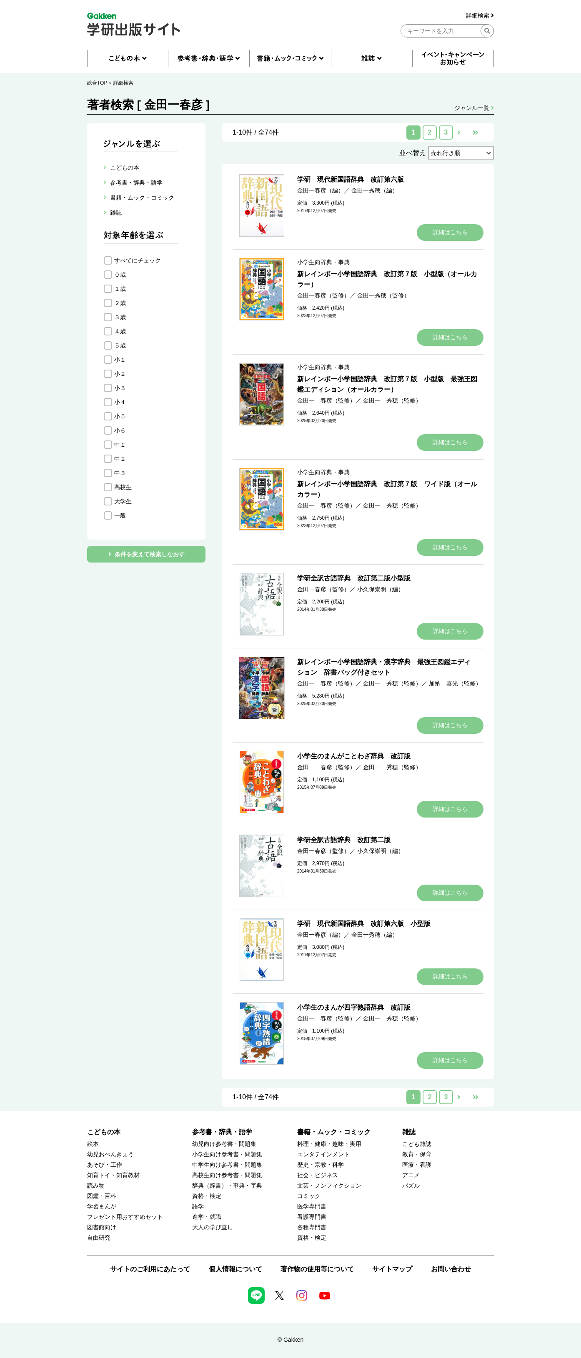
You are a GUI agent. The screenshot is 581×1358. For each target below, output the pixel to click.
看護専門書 (311, 1217)
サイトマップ (392, 1269)
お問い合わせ (451, 1269)
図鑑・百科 (101, 1196)
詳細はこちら (450, 232)
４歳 (120, 331)
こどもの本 (103, 1131)
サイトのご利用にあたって (150, 1269)
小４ (120, 402)
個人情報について (235, 1269)
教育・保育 (416, 1154)
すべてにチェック (137, 260)
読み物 (96, 1186)
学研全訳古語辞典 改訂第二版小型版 (354, 578)
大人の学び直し (212, 1227)
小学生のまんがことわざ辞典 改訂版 (354, 756)
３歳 (120, 317)
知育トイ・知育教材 (113, 1175)
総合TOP (97, 83)
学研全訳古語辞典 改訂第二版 (344, 839)
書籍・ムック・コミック (334, 1131)
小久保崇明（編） (380, 589)
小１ (120, 359)
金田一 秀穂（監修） (392, 400)
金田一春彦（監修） (323, 295)
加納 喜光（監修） (455, 683)
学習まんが (101, 1206)
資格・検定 (206, 1196)
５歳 (120, 345)
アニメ (411, 1175)
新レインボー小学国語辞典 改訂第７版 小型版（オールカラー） (387, 279)
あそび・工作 (104, 1165)
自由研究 (98, 1238)
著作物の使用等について (317, 1269)
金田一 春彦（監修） (326, 400)
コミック (309, 1196)
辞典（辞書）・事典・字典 (227, 1186)
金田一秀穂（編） (374, 190)
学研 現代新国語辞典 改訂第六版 (350, 179)
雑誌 (409, 1131)
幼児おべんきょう (110, 1154)
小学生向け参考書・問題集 (227, 1154)
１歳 (120, 288)
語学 (198, 1206)
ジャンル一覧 (474, 108)
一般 (120, 515)
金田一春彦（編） (320, 190)
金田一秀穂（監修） (383, 295)
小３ (120, 388)
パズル (411, 1186)
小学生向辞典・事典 (323, 262)
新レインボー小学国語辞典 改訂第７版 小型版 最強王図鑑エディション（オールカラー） (387, 384)
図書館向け (101, 1227)
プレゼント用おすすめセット (125, 1217)
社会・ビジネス (317, 1175)
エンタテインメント (323, 1154)
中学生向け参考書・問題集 (227, 1165)
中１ (120, 444)
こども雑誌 (416, 1144)
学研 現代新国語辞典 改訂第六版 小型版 (364, 923)
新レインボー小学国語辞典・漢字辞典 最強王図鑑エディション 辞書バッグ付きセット (384, 667)
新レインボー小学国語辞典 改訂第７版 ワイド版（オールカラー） (387, 489)
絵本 (93, 1144)
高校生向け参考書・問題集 (227, 1175)
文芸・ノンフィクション (329, 1186)
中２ (120, 458)
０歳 (120, 274)
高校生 (123, 487)
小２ (120, 373)
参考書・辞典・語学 (222, 1131)
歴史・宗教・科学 (320, 1165)
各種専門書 (311, 1227)
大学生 (123, 501)
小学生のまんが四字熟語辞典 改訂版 (354, 1007)
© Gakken (290, 1339)
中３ (120, 473)
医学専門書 (311, 1206)
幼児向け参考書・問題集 (224, 1144)
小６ (120, 430)
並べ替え (412, 152)
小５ (120, 416)
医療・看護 (416, 1165)
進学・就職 (206, 1217)
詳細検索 (480, 16)
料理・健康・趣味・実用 (329, 1144)
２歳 (120, 303)
